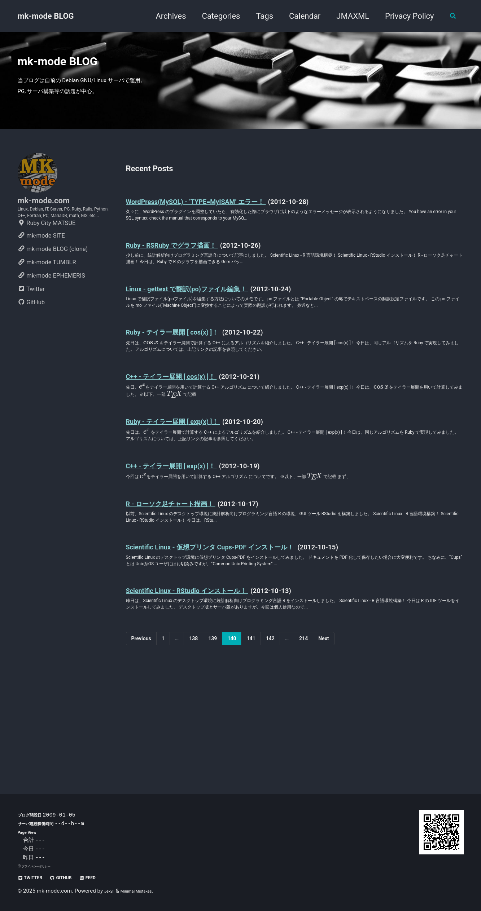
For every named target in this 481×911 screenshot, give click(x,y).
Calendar (298, 16)
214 (303, 746)
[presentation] (158, 395)
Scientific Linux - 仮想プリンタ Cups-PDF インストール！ (244, 623)
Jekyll (111, 891)
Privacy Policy (403, 16)
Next (323, 746)
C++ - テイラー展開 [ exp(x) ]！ (189, 532)
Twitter (31, 335)
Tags (258, 16)
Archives (164, 16)
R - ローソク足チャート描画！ (189, 573)
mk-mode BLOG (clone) (53, 295)
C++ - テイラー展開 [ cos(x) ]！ (189, 432)
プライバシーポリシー (41, 865)
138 (193, 746)
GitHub (31, 349)
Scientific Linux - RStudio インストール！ (211, 681)
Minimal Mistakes (145, 891)
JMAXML (346, 16)
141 (250, 746)
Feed (107, 877)
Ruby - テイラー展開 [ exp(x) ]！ (191, 482)
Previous (141, 746)
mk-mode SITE (41, 282)
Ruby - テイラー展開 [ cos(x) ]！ (191, 382)
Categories (215, 16)
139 (212, 746)
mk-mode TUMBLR (47, 309)
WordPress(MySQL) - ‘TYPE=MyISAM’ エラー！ (222, 224)
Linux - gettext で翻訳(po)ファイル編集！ (211, 324)
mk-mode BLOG (46, 16)
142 (270, 746)
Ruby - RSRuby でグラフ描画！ (190, 274)
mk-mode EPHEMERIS (51, 322)
